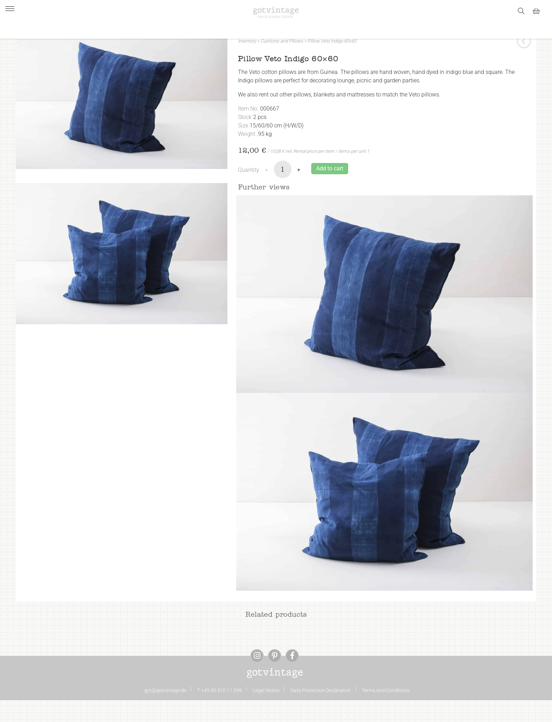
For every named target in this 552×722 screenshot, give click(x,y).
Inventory (247, 62)
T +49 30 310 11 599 (219, 712)
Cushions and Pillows (282, 62)
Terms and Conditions (385, 712)
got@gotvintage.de (165, 712)
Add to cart (329, 190)
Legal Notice (266, 712)
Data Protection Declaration (320, 712)
